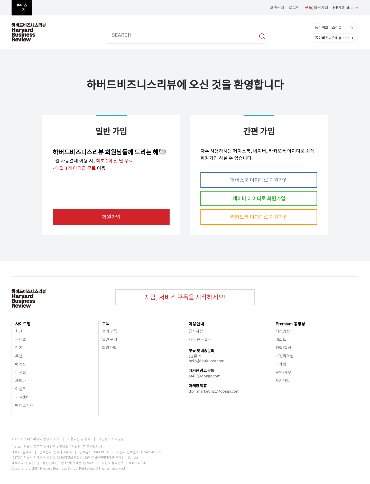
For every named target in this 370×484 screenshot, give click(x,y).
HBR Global (343, 7)
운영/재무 (283, 372)
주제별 (20, 339)
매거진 (20, 364)
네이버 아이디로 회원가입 (259, 198)
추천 (18, 355)
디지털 (20, 372)
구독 (106, 323)
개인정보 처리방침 (111, 439)
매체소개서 (24, 405)
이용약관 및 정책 (78, 439)
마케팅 (280, 364)
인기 (18, 347)
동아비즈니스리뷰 (328, 27)
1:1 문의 (195, 356)
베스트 (280, 339)
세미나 (20, 380)
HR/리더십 (284, 355)
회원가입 (111, 217)
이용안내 (196, 323)
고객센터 (277, 7)
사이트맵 (23, 323)
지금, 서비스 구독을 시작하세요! (185, 297)
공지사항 (196, 331)
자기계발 (282, 380)
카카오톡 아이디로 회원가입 (259, 217)
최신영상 (282, 331)
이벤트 (20, 388)
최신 (18, 331)
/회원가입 (316, 7)
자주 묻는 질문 (200, 339)
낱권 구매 (109, 339)
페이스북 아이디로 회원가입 (259, 180)
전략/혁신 (283, 347)
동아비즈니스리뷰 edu (332, 38)
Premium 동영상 (290, 323)
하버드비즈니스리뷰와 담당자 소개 (35, 439)
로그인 (294, 7)
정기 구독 (109, 331)
